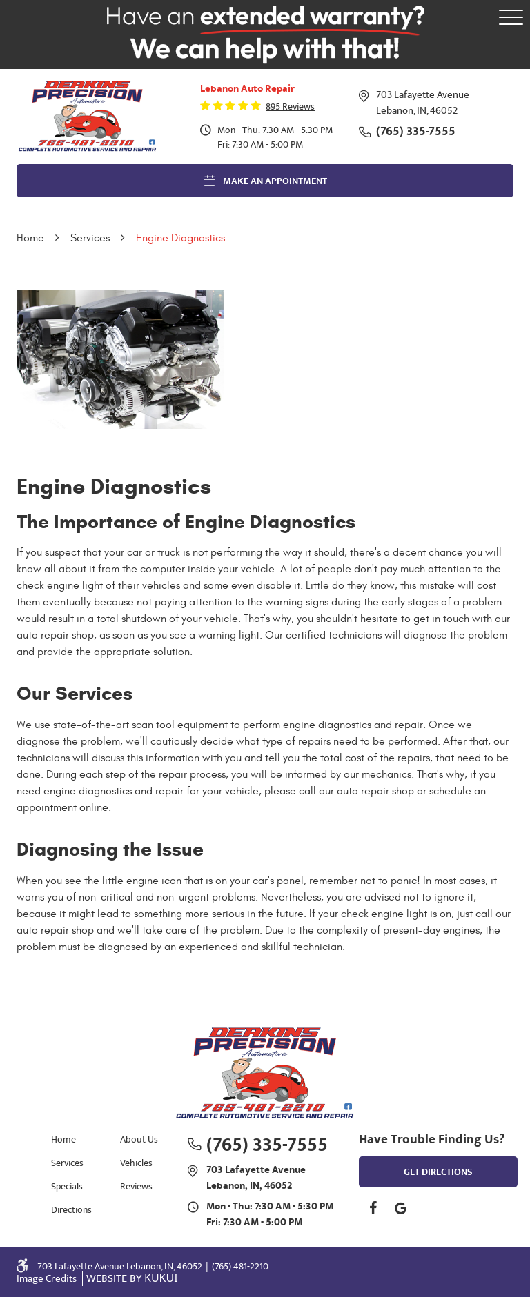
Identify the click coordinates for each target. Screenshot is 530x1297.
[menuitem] (68, 1139)
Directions (71, 1210)
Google (400, 1208)
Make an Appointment (275, 181)
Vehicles (136, 1163)
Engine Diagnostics (180, 238)
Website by (132, 1278)
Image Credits (48, 1278)
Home (30, 238)
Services (90, 238)
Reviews (136, 1186)
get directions (438, 1172)
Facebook (372, 1208)
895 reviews (290, 107)
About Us (139, 1139)
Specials (67, 1186)
